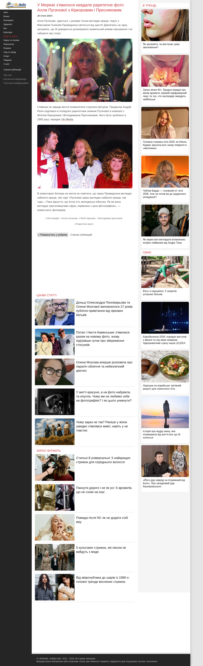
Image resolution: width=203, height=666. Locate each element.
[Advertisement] (85, 264)
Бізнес (6, 16)
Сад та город (9, 52)
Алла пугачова (70, 218)
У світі (6, 64)
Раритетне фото (84, 224)
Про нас (7, 75)
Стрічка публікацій (81, 234)
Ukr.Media (67, 119)
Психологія (8, 44)
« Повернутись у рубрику (52, 234)
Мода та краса (10, 36)
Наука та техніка (11, 40)
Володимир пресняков (110, 218)
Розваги (7, 48)
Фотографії (53, 218)
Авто (5, 12)
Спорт (6, 56)
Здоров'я (7, 24)
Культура (7, 32)
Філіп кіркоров (88, 218)
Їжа (5, 28)
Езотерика (8, 20)
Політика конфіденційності (17, 83)
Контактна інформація (14, 79)
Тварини (7, 60)
